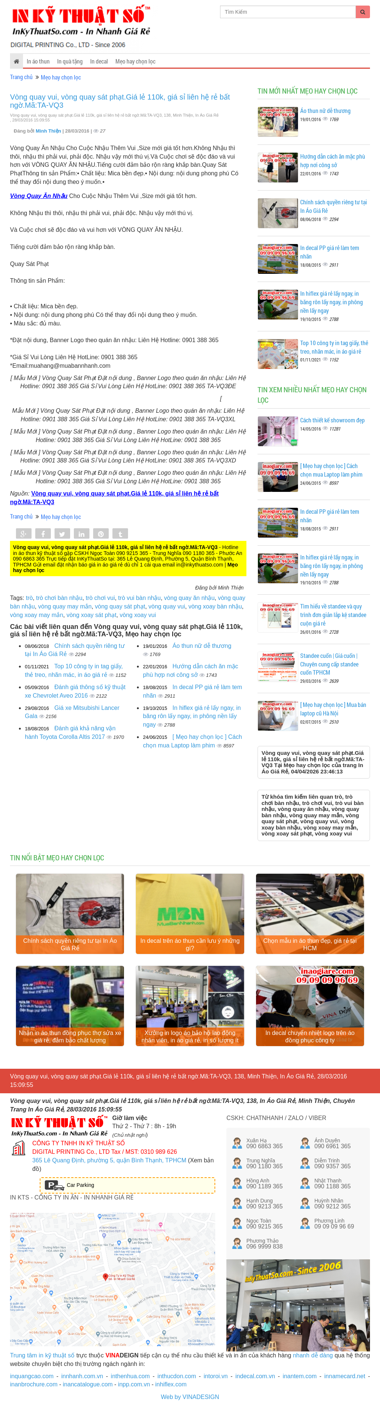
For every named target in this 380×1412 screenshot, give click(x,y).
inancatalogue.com (87, 1386)
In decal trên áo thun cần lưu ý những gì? (190, 945)
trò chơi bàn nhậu (59, 598)
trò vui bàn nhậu (139, 598)
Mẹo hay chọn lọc (135, 61)
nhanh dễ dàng (313, 1357)
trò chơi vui (100, 598)
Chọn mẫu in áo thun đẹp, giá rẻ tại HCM (310, 945)
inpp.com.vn (134, 1386)
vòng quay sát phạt (120, 606)
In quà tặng (70, 61)
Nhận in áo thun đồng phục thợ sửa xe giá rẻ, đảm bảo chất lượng (70, 1038)
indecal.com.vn (255, 1377)
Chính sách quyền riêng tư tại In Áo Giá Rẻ (70, 945)
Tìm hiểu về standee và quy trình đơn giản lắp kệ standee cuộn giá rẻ (333, 614)
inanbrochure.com (34, 1386)
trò (29, 598)
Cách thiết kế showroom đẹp (332, 420)
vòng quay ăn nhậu (189, 598)
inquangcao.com (31, 1377)
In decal (99, 61)
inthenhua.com (130, 1377)
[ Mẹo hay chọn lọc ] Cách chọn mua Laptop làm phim (331, 470)
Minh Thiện (49, 131)
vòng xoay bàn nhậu (215, 606)
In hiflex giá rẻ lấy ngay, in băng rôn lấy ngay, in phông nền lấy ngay (192, 716)
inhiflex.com (170, 1386)
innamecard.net (344, 1377)
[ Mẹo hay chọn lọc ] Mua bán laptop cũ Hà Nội (333, 709)
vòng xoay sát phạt (91, 615)
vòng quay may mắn (65, 606)
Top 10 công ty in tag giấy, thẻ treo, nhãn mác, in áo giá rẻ (334, 347)
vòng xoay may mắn (36, 615)
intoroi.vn (216, 1377)
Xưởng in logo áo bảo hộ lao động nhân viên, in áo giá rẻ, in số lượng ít (189, 1038)
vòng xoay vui (137, 615)
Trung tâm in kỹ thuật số (42, 1357)
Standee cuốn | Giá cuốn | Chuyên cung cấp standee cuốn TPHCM (329, 664)
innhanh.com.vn (82, 1377)
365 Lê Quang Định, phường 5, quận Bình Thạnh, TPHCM (109, 1162)
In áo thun (38, 61)
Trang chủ (21, 77)
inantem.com (300, 1377)
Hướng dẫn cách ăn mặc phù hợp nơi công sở (332, 160)
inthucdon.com (176, 1377)
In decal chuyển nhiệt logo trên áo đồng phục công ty (309, 1038)
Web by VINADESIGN (190, 1399)
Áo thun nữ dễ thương (202, 646)
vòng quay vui (166, 606)
